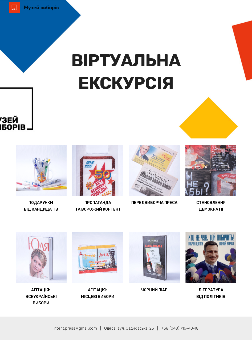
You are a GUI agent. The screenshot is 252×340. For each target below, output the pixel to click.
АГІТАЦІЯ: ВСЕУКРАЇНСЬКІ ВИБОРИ (42, 296)
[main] (125, 69)
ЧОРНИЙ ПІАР (154, 290)
